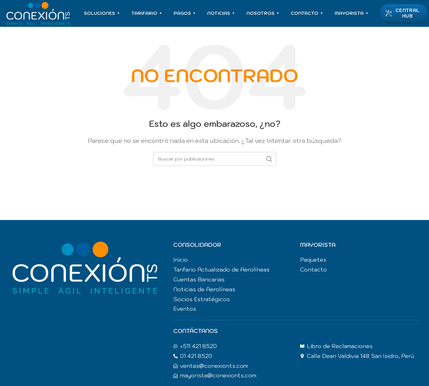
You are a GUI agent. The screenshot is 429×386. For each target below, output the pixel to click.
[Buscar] (214, 160)
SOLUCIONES (102, 14)
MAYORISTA (352, 14)
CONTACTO (307, 14)
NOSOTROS (263, 14)
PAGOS (185, 14)
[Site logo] (38, 13)
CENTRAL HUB (403, 13)
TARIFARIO (147, 14)
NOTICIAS (221, 14)
